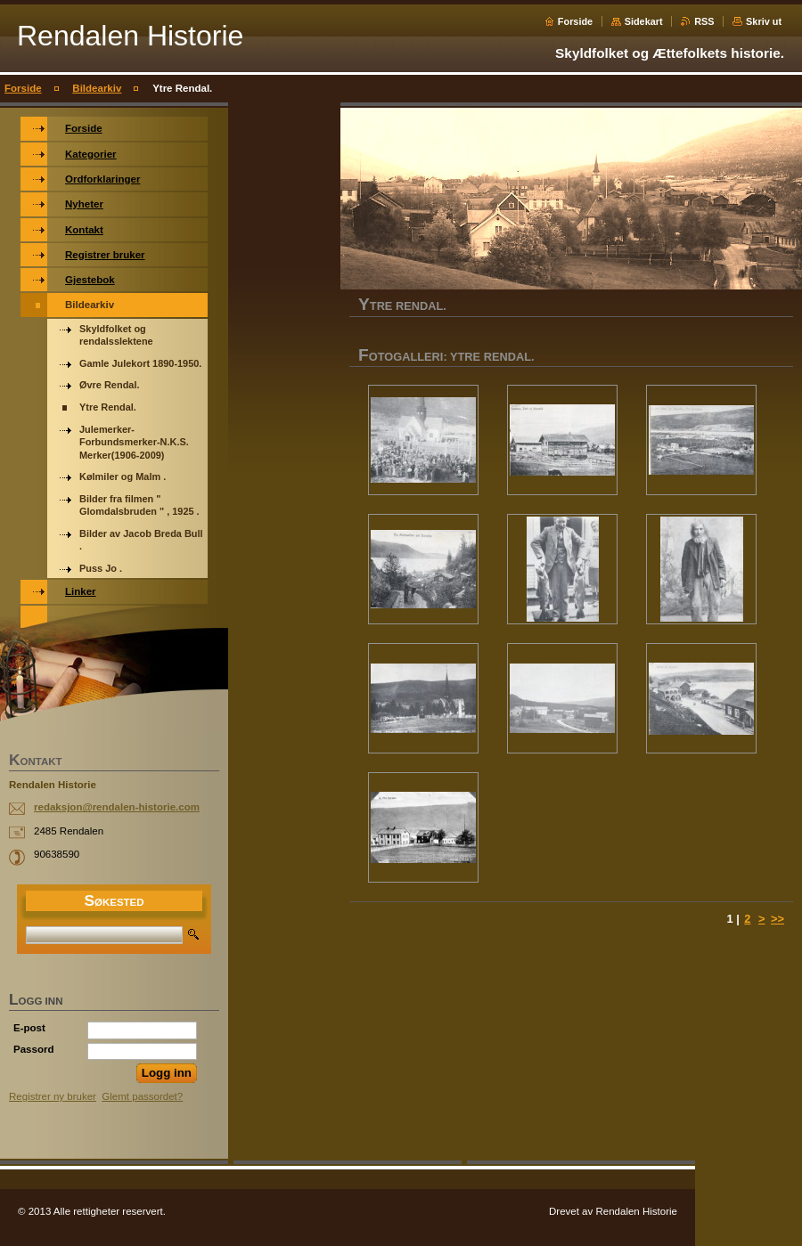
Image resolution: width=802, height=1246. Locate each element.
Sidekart (644, 21)
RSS (704, 21)
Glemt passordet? (142, 1096)
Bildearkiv (96, 88)
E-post (29, 1027)
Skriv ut (764, 21)
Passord (33, 1049)
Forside (575, 21)
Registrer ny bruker (52, 1096)
